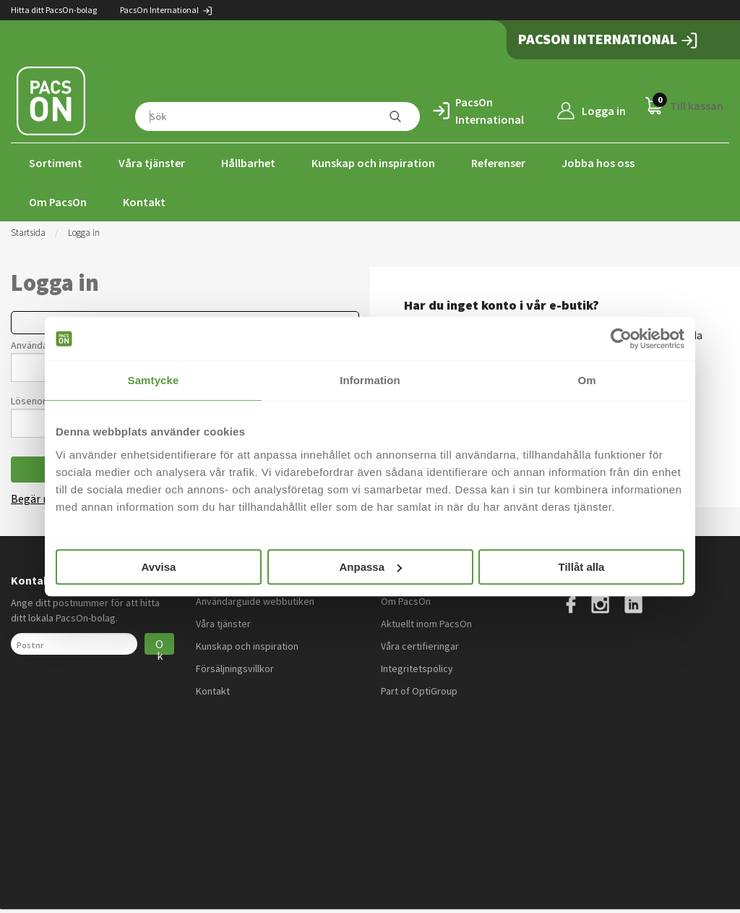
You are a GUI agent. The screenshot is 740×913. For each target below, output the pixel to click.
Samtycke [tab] (153, 380)
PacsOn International (166, 9)
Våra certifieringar (420, 646)
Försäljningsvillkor (235, 668)
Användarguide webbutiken (255, 601)
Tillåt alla (582, 567)
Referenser (498, 163)
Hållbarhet (248, 163)
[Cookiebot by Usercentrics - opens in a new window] (621, 338)
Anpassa (370, 567)
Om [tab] (586, 380)
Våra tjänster (152, 163)
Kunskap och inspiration (373, 163)
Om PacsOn (58, 202)
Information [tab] (370, 380)
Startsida (28, 232)
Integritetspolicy (417, 668)
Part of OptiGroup (419, 690)
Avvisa (159, 567)
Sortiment (55, 163)
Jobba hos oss (598, 163)
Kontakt (144, 202)
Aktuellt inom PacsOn (426, 623)
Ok (159, 646)
